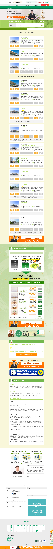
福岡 (18, 530)
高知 (15, 530)
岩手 (15, 525)
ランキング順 (13, 29)
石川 (21, 527)
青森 (11, 525)
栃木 (34, 525)
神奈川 (11, 527)
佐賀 (21, 530)
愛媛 (11, 530)
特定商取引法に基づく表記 (10, 538)
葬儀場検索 (36, 5)
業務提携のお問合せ (9, 540)
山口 (40, 528)
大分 (30, 530)
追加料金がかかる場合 (39, 318)
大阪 (15, 528)
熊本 (27, 530)
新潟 (15, 527)
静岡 (37, 527)
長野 (30, 527)
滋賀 (8, 528)
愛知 (40, 527)
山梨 (27, 527)
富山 (18, 527)
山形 (24, 525)
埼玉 (40, 525)
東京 (8, 527)
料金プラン (18, 5)
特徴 (9, 5)
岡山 (34, 528)
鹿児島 (37, 531)
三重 (43, 527)
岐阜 (34, 527)
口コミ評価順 (40, 29)
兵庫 (18, 528)
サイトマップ (8, 541)
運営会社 (8, 539)
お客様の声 (27, 5)
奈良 (21, 528)
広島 (37, 528)
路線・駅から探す (41, 21)
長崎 (24, 530)
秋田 (21, 525)
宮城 (18, 525)
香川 (8, 530)
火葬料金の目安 (40, 316)
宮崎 (34, 530)
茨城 (30, 525)
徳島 (43, 528)
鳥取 (27, 528)
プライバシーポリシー (9, 537)
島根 (30, 528)
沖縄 (40, 530)
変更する (42, 23)
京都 (11, 528)
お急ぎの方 (45, 5)
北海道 (8, 525)
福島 (27, 525)
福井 (24, 527)
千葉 (43, 525)
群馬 (37, 525)
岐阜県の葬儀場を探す (28, 354)
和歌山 (24, 529)
